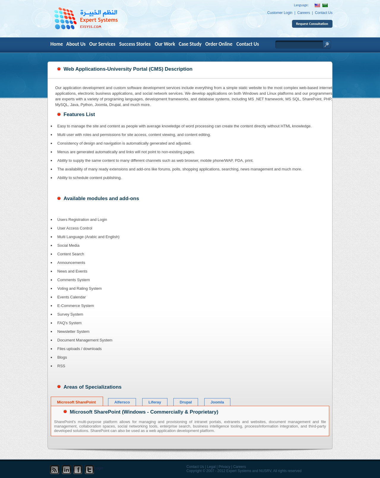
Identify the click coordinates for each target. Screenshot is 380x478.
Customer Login (279, 13)
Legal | (212, 467)
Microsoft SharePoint (77, 402)
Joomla (217, 402)
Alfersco (122, 402)
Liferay (154, 402)
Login (98, 468)
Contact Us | (196, 467)
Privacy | (225, 467)
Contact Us (323, 13)
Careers (303, 13)
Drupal (186, 402)
